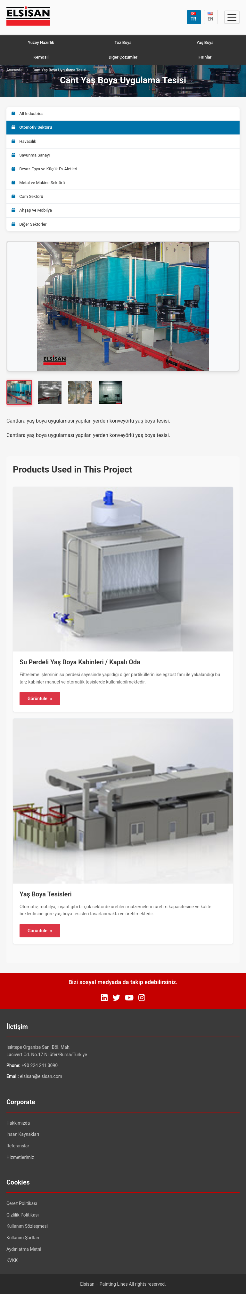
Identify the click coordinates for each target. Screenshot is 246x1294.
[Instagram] (141, 998)
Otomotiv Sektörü (32, 127)
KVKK (12, 1260)
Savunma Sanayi (31, 155)
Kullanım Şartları (22, 1237)
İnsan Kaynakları (22, 1134)
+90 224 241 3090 (39, 1065)
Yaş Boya (204, 42)
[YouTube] (129, 998)
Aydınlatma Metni (23, 1249)
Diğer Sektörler (29, 224)
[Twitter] (116, 998)
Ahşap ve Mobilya (32, 210)
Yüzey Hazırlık (41, 42)
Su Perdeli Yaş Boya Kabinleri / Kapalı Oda (80, 662)
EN (210, 16)
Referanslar (17, 1145)
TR (193, 16)
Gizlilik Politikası (22, 1214)
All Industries (28, 113)
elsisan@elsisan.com (41, 1076)
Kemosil (40, 57)
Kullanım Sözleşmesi (27, 1226)
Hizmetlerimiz (20, 1157)
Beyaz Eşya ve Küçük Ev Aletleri (44, 168)
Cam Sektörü (27, 196)
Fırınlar (205, 57)
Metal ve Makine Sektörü (38, 182)
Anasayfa (14, 70)
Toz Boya (123, 42)
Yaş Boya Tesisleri (46, 894)
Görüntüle (40, 698)
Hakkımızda (18, 1123)
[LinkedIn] (104, 998)
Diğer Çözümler (123, 57)
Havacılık (24, 141)
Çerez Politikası (21, 1203)
